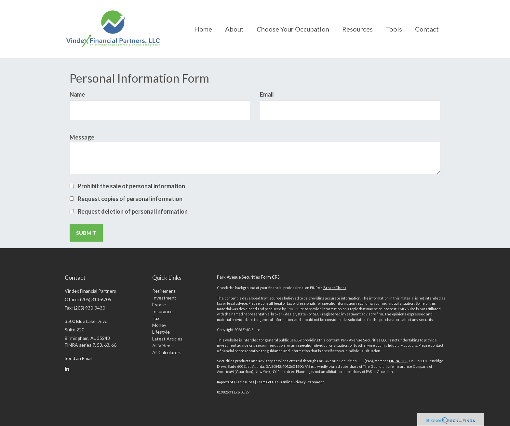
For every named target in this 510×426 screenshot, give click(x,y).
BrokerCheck (334, 288)
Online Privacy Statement (302, 382)
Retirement (164, 291)
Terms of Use (268, 382)
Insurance (162, 311)
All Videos (162, 345)
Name (77, 94)
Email (267, 94)
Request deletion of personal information (133, 211)
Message (82, 137)
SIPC (404, 361)
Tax (155, 318)
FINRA (394, 361)
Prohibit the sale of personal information (131, 186)
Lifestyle (161, 332)
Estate (159, 304)
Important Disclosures (235, 382)
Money (159, 325)
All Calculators (166, 352)
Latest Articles (167, 338)
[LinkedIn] (67, 369)
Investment (164, 297)
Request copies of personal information (130, 198)
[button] (234, 29)
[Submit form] (86, 233)
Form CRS (270, 277)
